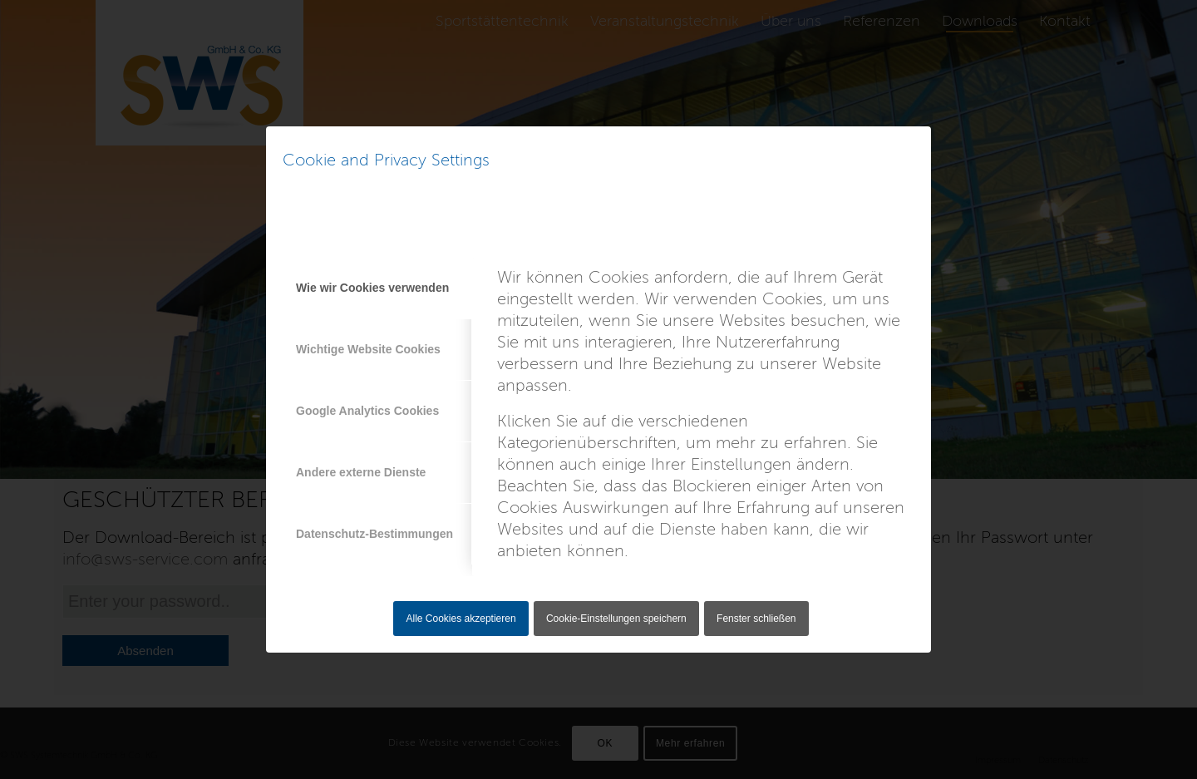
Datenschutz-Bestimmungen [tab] (374, 533)
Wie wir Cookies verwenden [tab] (372, 287)
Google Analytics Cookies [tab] (367, 410)
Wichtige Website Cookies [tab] (368, 349)
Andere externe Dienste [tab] (361, 472)
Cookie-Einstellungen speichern (616, 618)
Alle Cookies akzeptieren (461, 618)
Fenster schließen (756, 618)
